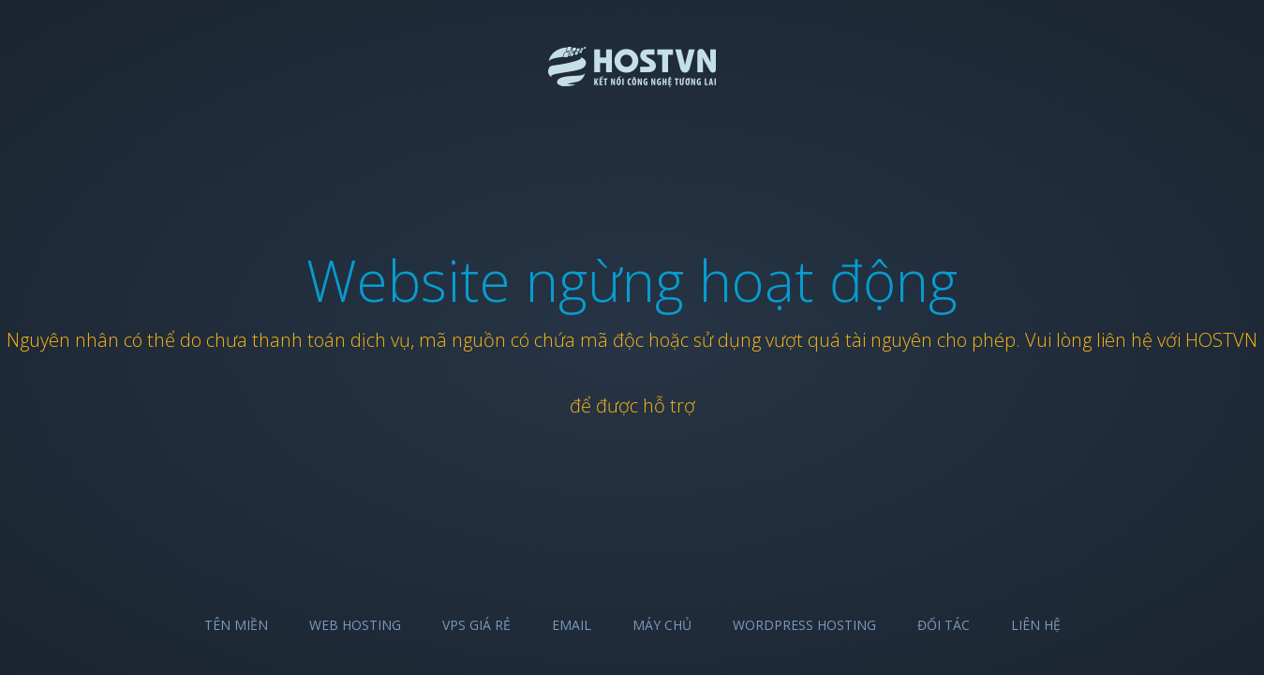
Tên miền (236, 625)
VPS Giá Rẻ (476, 625)
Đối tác (943, 625)
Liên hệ (1036, 625)
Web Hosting (355, 625)
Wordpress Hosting (804, 625)
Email (571, 625)
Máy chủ (661, 625)
